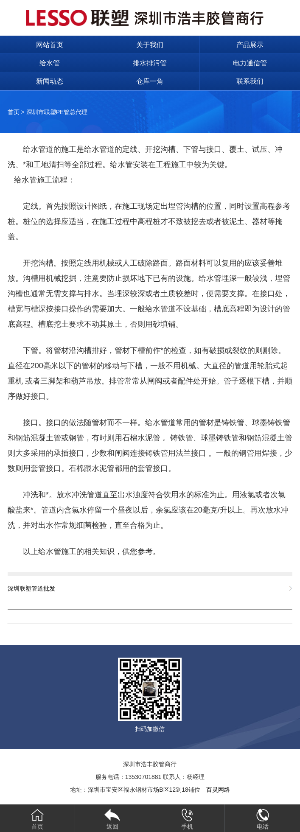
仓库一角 (149, 81)
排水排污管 (150, 63)
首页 (14, 112)
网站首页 (49, 44)
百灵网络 (218, 789)
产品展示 (250, 44)
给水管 (49, 63)
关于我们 (149, 44)
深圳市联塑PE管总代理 (57, 112)
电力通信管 (250, 63)
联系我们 (250, 81)
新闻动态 (49, 81)
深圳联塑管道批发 (31, 588)
